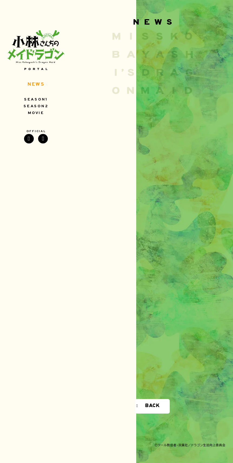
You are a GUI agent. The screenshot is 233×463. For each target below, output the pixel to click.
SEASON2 (36, 106)
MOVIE (36, 113)
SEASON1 (36, 99)
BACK (152, 406)
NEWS (36, 84)
